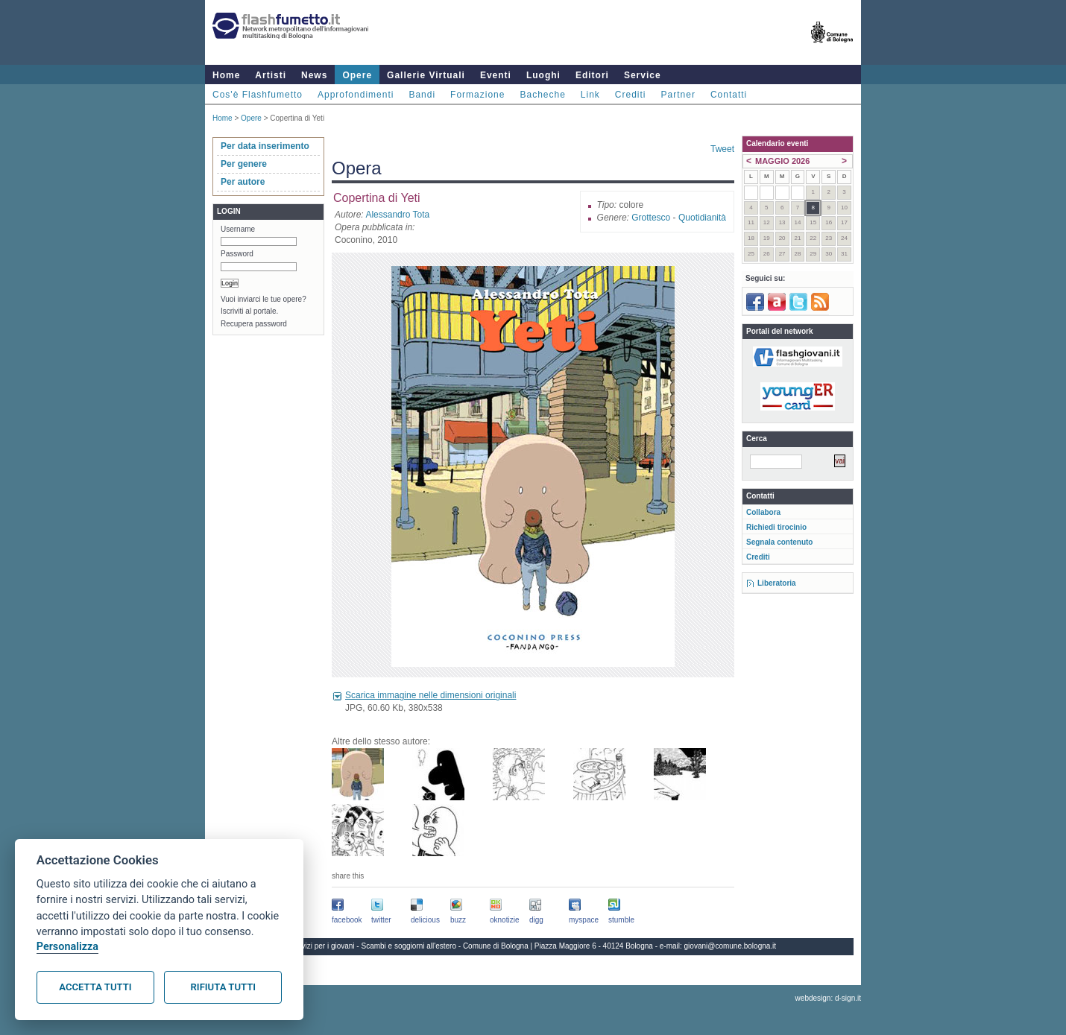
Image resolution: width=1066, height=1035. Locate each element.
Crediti (630, 94)
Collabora (763, 512)
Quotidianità (702, 217)
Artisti (270, 75)
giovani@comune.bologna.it (730, 946)
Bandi (422, 94)
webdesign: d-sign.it (828, 998)
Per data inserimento (265, 146)
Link (590, 94)
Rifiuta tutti (223, 987)
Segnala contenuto (779, 542)
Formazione (477, 94)
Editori (592, 75)
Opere (357, 75)
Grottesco (650, 217)
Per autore (243, 182)
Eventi (495, 75)
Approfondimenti (356, 94)
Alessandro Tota (397, 214)
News (314, 75)
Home (226, 75)
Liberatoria (776, 583)
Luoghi (543, 75)
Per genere (244, 164)
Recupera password (254, 324)
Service (642, 75)
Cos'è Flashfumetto (257, 94)
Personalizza (67, 946)
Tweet (722, 149)
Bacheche (542, 94)
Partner (678, 94)
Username (238, 229)
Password (237, 254)
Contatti (728, 94)
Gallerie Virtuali (426, 75)
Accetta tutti (95, 987)
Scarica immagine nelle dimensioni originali (430, 695)
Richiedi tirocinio (776, 527)
